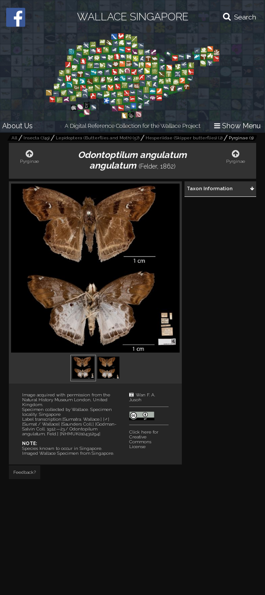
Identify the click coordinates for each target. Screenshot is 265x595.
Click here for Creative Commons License (143, 439)
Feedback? (24, 472)
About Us (17, 126)
